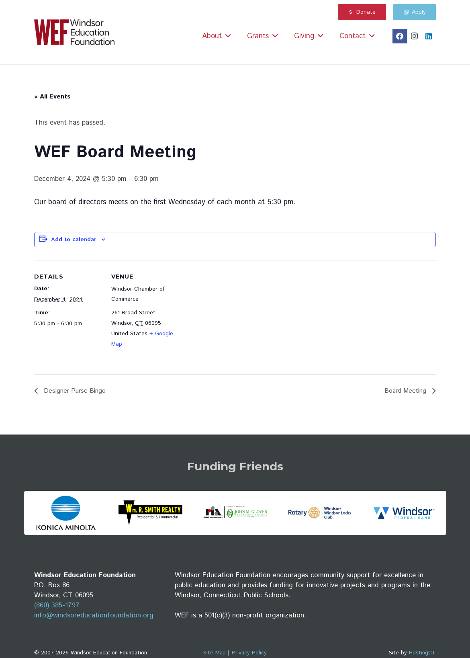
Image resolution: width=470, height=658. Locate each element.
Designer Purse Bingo (74, 391)
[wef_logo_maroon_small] (74, 32)
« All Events (52, 96)
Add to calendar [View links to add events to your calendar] (73, 240)
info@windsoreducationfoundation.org (93, 615)
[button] (228, 36)
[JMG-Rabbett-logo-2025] (235, 513)
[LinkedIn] (428, 36)
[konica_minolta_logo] (66, 513)
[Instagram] (414, 36)
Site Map (214, 653)
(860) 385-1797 (57, 605)
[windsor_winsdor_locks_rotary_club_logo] (319, 513)
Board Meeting (406, 391)
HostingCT (422, 653)
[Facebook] (399, 36)
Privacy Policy (249, 653)
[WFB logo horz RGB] (404, 513)
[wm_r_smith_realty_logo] (150, 513)
